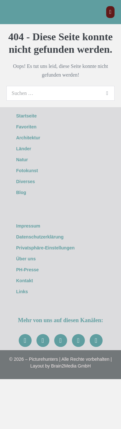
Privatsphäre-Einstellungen (45, 247)
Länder (27, 148)
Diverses (29, 181)
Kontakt (24, 280)
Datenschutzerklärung (40, 236)
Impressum (28, 225)
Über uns (26, 258)
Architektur (31, 137)
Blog (21, 192)
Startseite (26, 115)
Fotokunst (30, 170)
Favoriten (26, 126)
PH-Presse (27, 269)
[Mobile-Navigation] (110, 12)
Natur (25, 159)
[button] (60, 137)
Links (22, 291)
